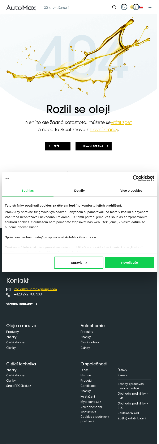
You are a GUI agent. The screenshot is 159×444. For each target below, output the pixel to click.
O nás (85, 370)
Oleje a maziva (21, 326)
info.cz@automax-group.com (35, 289)
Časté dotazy (15, 342)
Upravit (79, 262)
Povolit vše (129, 262)
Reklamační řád (128, 413)
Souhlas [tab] (27, 190)
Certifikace (88, 385)
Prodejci (86, 380)
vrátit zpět (121, 123)
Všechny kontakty (19, 304)
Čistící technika (21, 364)
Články (11, 347)
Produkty (12, 331)
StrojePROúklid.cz (18, 385)
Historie (86, 375)
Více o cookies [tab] (131, 190)
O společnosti (94, 364)
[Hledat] (114, 7)
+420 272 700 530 (28, 294)
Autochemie (93, 326)
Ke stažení (88, 396)
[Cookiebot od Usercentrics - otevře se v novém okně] (135, 178)
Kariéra (123, 375)
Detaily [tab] (79, 190)
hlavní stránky (104, 130)
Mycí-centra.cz (91, 401)
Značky (11, 337)
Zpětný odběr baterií (132, 418)
